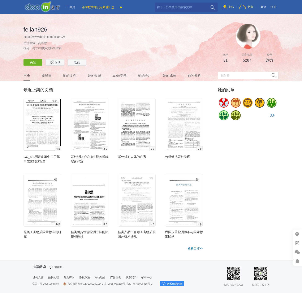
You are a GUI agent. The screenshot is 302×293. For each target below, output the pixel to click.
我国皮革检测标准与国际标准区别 (184, 234)
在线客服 (297, 261)
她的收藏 (94, 75)
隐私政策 (84, 277)
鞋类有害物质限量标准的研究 (42, 234)
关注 (33, 62)
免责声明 (69, 277)
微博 (55, 62)
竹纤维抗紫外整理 (177, 156)
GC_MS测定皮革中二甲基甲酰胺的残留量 (41, 159)
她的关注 (144, 75)
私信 (77, 62)
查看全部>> (195, 248)
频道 (70, 7)
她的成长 (169, 75)
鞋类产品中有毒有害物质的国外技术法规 (137, 234)
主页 (26, 75)
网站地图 (100, 277)
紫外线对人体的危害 (132, 156)
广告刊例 (115, 277)
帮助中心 (297, 234)
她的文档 (69, 75)
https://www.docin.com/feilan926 (44, 36)
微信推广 (297, 252)
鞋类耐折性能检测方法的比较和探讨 (89, 234)
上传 (231, 7)
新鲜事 (47, 75)
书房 (250, 7)
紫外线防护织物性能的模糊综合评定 (89, 159)
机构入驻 (38, 277)
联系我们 (131, 277)
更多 (272, 115)
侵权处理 (53, 277)
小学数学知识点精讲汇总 (98, 7)
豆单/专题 (119, 75)
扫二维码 (297, 243)
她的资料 (194, 75)
